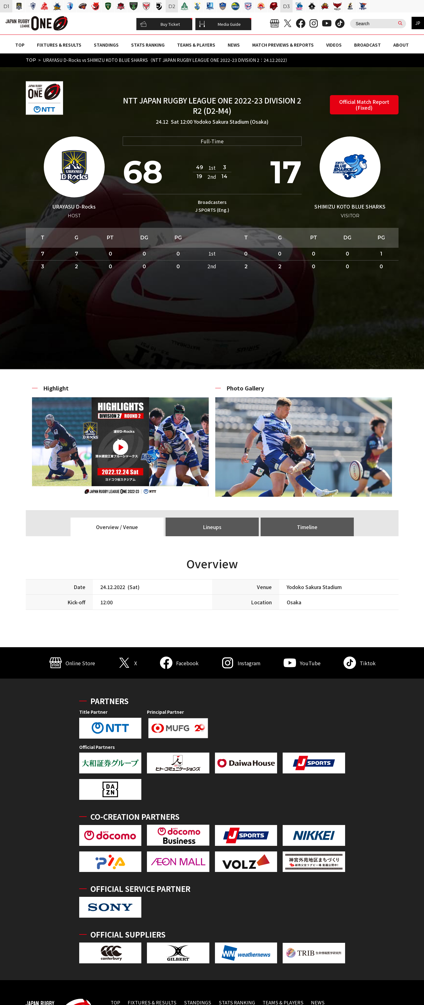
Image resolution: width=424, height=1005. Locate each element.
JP (417, 23)
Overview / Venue (117, 527)
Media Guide (220, 24)
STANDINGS (106, 45)
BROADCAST (367, 45)
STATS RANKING (148, 45)
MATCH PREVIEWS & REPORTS (283, 45)
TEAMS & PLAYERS (196, 45)
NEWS (234, 45)
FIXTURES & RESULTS (59, 45)
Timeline (307, 527)
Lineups (212, 527)
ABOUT (401, 45)
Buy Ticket (160, 24)
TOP (20, 45)
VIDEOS (334, 45)
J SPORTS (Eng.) (212, 210)
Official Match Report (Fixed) (364, 104)
